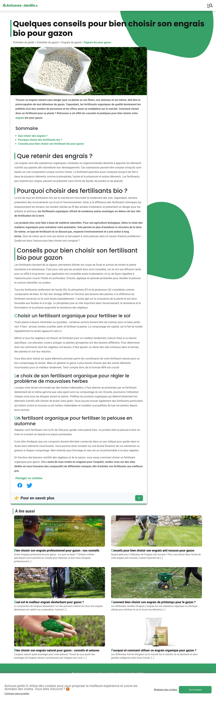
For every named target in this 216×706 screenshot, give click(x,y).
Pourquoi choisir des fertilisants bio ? (40, 139)
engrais (20, 117)
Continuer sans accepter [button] (16, 693)
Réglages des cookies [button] (165, 689)
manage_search (210, 5)
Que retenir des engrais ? (32, 135)
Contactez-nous (175, 670)
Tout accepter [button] (195, 689)
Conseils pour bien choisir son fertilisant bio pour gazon (51, 143)
